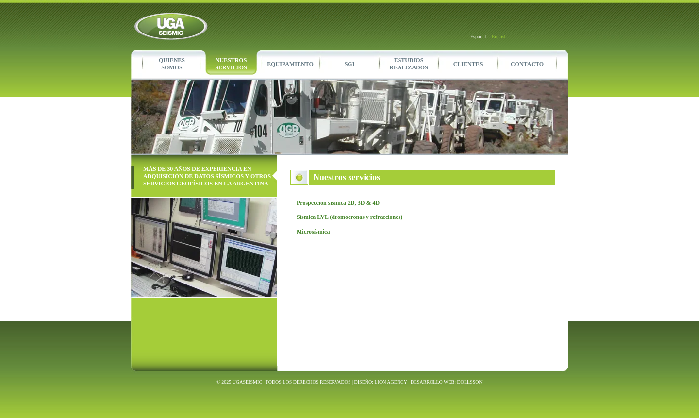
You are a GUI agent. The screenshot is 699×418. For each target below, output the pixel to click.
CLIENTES (468, 64)
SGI (350, 64)
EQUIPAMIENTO (290, 64)
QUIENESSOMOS (172, 64)
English (499, 36)
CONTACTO (527, 64)
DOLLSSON (470, 382)
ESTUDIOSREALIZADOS (408, 64)
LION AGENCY (391, 382)
